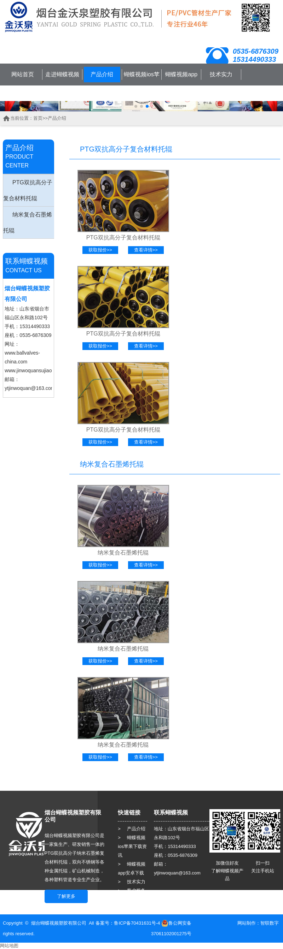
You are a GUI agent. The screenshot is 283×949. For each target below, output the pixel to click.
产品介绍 (102, 74)
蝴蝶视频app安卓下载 (181, 82)
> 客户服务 (131, 890)
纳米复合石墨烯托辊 (27, 222)
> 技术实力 (131, 881)
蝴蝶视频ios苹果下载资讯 (141, 82)
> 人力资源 (131, 899)
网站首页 (22, 74)
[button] (135, 106)
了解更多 (66, 896)
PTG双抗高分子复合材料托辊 (27, 190)
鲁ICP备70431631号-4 (137, 923)
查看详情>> (146, 250)
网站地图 (9, 945)
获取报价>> (100, 250)
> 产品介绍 (131, 828)
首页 (37, 118)
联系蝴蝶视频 (23, 93)
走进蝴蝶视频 (62, 74)
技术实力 (221, 74)
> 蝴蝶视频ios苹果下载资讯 (132, 846)
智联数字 (269, 923)
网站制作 (246, 923)
